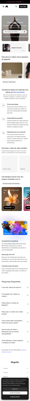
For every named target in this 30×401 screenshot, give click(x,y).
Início (12, 19)
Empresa (15, 377)
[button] (5, 31)
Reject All (15, 389)
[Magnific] (7, 6)
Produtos (15, 368)
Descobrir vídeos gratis (9, 82)
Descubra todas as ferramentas (11, 183)
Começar (15, 372)
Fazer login (23, 6)
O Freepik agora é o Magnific (15, 2)
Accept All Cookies (15, 393)
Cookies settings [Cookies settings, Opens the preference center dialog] (15, 396)
